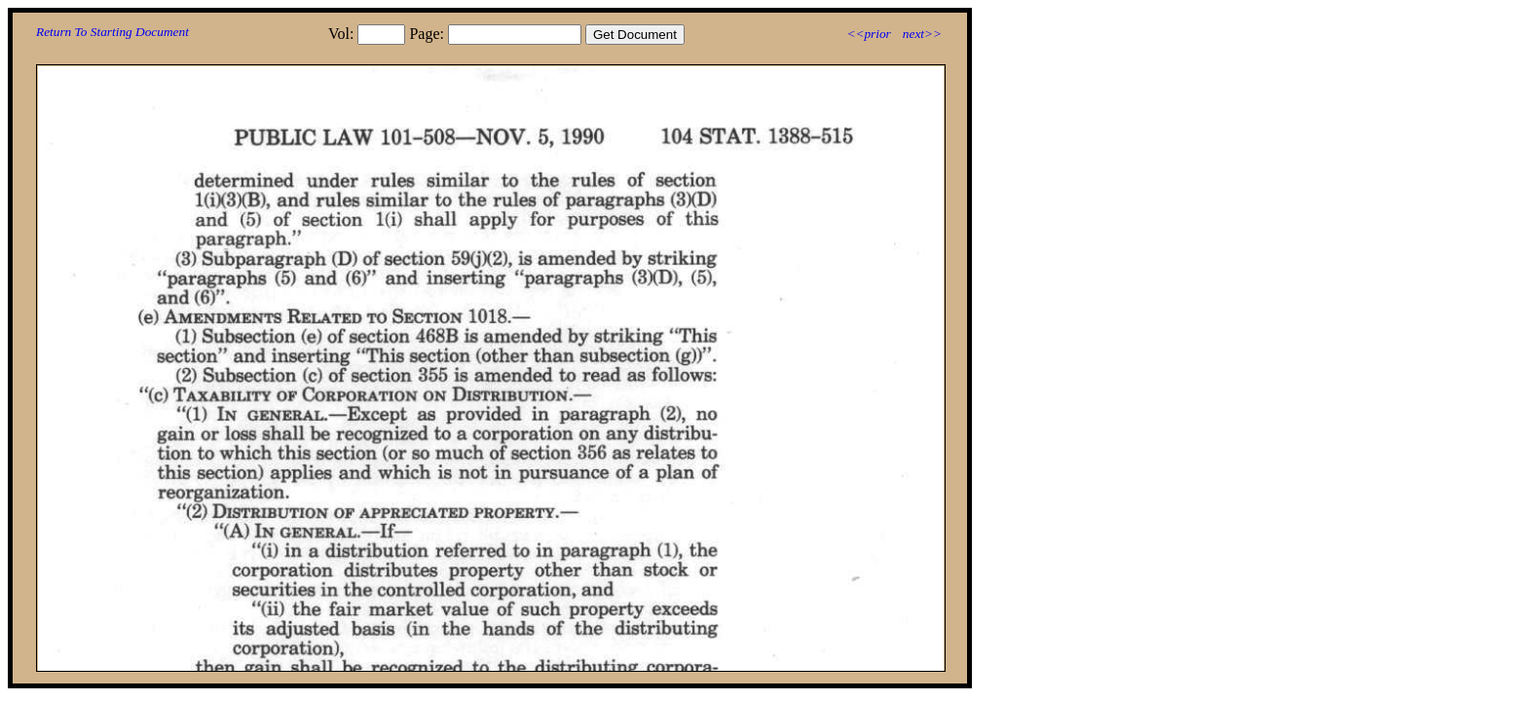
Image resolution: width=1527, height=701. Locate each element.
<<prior (868, 33)
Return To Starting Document (112, 31)
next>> (922, 33)
